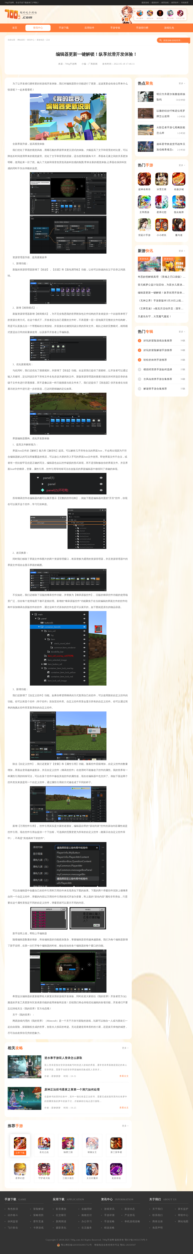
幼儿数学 (139, 18)
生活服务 (86, 1227)
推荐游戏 (165, 3)
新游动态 (40, 40)
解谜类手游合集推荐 (155, 388)
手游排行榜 (142, 27)
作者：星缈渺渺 (52, 1076)
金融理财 (86, 1209)
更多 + (125, 1048)
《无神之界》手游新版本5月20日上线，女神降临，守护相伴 (161, 300)
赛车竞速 (38, 1221)
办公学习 (86, 1221)
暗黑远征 (160, 18)
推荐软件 (175, 3)
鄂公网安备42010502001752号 (76, 1245)
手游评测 (109, 1215)
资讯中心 (38, 27)
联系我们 (157, 1215)
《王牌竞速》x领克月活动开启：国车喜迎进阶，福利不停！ (161, 308)
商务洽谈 (157, 1221)
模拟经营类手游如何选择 (158, 369)
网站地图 (183, 1221)
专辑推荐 (184, 3)
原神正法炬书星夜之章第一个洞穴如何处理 (72, 1089)
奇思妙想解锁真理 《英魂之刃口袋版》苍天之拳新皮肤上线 (160, 276)
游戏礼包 (169, 27)
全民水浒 (150, 18)
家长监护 (183, 1209)
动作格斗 (13, 1215)
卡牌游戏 (38, 1227)
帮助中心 (183, 1215)
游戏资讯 (109, 1209)
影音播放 (61, 1209)
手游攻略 (109, 1221)
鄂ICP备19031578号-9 (136, 1240)
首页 (14, 27)
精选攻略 (109, 1227)
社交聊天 (61, 1215)
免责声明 (157, 1227)
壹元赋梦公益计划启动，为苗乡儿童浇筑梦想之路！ (161, 284)
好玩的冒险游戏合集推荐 (158, 340)
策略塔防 (38, 1215)
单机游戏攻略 (132, 1221)
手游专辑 (115, 27)
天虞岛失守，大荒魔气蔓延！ (155, 316)
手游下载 (64, 27)
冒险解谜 (38, 1209)
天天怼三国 (180, 18)
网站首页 (21, 40)
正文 (48, 40)
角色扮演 (13, 1209)
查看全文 (124, 1076)
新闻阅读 (61, 1221)
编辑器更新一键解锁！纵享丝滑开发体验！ (160, 292)
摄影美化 (61, 1227)
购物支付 (86, 1215)
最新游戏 (145, 3)
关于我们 (157, 1209)
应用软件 (89, 27)
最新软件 (155, 3)
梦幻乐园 (170, 18)
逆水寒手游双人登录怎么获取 (63, 1057)
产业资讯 (130, 1215)
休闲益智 (13, 1221)
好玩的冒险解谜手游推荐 (158, 350)
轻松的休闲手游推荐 (155, 360)
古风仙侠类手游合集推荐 (158, 379)
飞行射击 (13, 1227)
